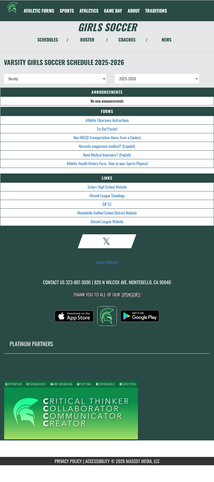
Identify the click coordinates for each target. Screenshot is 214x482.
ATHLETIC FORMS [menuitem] (39, 10)
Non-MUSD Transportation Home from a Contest (107, 137)
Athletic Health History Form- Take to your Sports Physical (107, 163)
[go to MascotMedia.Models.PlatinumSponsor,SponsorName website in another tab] (107, 409)
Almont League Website (107, 221)
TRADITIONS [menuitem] (156, 10)
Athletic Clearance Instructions (107, 120)
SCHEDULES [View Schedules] (47, 39)
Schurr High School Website (107, 187)
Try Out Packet (107, 129)
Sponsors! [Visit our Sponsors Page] (131, 294)
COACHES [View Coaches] (126, 39)
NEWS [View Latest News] (166, 39)
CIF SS (107, 204)
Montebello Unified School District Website (107, 213)
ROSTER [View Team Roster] (87, 39)
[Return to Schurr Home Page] (12, 7)
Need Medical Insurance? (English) (107, 155)
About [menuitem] (134, 10)
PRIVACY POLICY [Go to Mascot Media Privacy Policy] (68, 461)
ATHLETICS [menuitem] (88, 10)
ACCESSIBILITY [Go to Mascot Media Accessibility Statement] (97, 461)
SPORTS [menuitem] (67, 10)
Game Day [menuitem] (113, 10)
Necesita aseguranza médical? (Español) (107, 146)
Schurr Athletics (107, 262)
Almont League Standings (107, 195)
